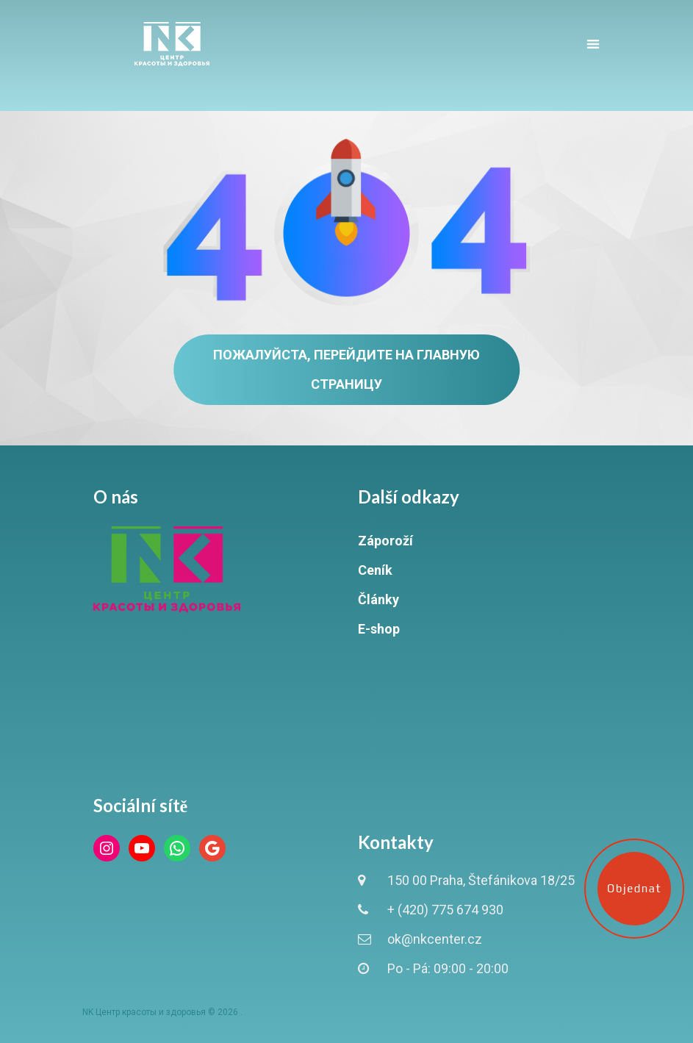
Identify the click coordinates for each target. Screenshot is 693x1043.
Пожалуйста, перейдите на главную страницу (346, 369)
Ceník (375, 570)
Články (378, 599)
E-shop (379, 629)
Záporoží (385, 540)
